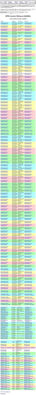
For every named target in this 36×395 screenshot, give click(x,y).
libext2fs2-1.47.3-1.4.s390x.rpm (29, 347)
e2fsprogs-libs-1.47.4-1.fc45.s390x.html (4, 30)
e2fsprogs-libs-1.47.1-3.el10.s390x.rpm (28, 149)
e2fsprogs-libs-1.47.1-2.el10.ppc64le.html (4, 171)
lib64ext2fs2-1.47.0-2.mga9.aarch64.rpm (28, 323)
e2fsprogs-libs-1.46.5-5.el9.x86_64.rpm (28, 253)
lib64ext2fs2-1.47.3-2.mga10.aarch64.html (4, 312)
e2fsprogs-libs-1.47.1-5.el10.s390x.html (4, 77)
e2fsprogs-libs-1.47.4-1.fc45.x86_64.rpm (28, 33)
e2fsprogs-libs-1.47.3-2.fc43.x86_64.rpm (28, 45)
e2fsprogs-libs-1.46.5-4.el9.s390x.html (4, 263)
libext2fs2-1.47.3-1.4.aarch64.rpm (27, 342)
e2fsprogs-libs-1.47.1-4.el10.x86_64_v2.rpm (28, 130)
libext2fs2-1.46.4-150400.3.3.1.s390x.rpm (28, 386)
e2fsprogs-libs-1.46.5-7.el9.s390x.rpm (28, 225)
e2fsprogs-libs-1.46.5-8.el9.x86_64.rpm (28, 212)
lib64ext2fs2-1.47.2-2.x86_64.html (4, 318)
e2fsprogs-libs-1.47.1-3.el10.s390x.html (4, 149)
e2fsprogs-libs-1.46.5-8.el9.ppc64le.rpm (28, 200)
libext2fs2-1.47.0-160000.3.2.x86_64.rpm (28, 371)
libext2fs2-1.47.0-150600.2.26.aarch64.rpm (28, 373)
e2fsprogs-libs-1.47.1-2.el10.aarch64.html (4, 165)
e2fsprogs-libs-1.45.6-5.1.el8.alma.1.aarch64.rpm (29, 294)
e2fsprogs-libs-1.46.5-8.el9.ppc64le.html (4, 200)
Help (34, 2)
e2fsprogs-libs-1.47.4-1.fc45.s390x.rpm (28, 30)
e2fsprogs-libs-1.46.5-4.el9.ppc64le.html (4, 260)
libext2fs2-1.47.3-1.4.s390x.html (6, 347)
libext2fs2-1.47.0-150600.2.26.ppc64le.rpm (28, 376)
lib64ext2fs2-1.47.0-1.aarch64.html (4, 327)
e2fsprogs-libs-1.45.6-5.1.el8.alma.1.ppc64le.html (5, 298)
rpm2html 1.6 (7, 391)
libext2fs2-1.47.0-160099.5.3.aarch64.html (5, 356)
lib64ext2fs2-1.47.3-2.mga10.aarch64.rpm (28, 312)
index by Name (26, 2)
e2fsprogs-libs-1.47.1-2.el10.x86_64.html (4, 184)
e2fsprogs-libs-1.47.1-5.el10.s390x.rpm (28, 77)
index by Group (5, 2)
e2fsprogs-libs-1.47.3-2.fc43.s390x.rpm (28, 42)
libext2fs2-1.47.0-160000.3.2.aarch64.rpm (28, 365)
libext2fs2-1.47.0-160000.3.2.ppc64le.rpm (28, 367)
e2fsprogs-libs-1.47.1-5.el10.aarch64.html (4, 61)
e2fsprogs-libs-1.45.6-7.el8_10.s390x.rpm (28, 275)
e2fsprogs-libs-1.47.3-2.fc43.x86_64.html (4, 45)
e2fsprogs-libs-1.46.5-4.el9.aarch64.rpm (28, 257)
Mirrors (30, 2)
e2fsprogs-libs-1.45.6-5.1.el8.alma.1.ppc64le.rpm (29, 298)
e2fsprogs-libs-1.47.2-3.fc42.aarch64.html (4, 48)
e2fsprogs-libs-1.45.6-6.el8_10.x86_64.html (4, 291)
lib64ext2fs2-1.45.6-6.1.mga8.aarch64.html (5, 331)
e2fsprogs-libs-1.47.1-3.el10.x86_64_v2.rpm (28, 162)
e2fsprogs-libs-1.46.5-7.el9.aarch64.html (4, 219)
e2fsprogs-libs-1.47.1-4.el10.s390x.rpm (28, 112)
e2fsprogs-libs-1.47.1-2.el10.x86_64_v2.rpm (28, 190)
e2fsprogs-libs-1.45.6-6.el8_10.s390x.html (4, 288)
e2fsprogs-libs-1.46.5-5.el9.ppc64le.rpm (28, 247)
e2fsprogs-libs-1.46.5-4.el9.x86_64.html (4, 266)
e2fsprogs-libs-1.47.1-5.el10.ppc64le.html (4, 67)
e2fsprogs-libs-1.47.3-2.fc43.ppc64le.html (4, 39)
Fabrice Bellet (2, 393)
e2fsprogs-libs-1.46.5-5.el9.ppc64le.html (4, 247)
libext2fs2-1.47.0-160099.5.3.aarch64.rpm (28, 356)
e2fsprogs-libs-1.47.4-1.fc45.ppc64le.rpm (28, 26)
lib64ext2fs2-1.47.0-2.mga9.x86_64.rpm (28, 325)
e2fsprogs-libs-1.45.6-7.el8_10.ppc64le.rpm (28, 272)
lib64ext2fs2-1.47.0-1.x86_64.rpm (28, 329)
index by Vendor (16, 2)
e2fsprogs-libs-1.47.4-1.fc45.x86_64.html (4, 33)
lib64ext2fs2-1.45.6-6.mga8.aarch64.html (4, 336)
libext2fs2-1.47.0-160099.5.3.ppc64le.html (5, 358)
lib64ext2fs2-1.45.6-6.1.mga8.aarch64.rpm (29, 331)
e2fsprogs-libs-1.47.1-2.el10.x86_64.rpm (28, 184)
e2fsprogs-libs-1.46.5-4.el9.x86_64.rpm (28, 266)
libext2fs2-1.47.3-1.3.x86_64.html (4, 353)
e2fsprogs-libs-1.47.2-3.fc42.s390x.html (4, 55)
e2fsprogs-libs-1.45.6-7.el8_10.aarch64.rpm (28, 269)
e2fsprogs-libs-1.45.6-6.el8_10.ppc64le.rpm (28, 285)
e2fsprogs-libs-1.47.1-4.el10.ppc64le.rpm (28, 102)
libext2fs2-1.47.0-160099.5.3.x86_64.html (5, 363)
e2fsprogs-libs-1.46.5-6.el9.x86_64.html (4, 241)
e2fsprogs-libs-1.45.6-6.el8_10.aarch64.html (4, 282)
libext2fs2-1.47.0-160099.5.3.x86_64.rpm (28, 363)
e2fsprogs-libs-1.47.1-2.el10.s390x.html (4, 178)
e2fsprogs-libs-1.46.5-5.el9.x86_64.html (4, 253)
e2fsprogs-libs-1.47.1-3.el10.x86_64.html (4, 156)
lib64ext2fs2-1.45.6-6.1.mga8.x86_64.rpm (29, 334)
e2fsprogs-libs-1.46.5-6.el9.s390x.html (4, 238)
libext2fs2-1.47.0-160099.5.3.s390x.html (5, 360)
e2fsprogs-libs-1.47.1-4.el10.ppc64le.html (4, 102)
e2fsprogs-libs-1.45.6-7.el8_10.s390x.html (4, 275)
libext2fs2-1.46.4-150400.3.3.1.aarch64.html (5, 382)
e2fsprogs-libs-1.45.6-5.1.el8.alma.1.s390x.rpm (28, 301)
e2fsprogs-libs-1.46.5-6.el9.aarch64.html (4, 231)
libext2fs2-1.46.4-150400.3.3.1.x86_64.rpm (28, 389)
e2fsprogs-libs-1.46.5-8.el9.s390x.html (4, 206)
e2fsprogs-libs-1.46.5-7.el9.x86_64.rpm (28, 228)
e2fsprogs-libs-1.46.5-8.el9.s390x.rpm (28, 206)
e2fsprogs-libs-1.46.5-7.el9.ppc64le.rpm (28, 222)
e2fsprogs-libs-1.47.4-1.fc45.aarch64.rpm (28, 23)
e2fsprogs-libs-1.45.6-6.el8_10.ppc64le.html (4, 285)
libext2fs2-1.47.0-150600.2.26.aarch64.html (5, 373)
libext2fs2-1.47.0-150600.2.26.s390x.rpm (28, 378)
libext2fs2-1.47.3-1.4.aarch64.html (4, 342)
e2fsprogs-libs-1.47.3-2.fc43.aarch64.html (4, 36)
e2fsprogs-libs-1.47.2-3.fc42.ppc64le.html (4, 52)
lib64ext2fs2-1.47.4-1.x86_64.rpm (28, 310)
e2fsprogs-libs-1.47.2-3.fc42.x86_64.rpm (28, 58)
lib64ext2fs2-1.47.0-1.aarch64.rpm (28, 327)
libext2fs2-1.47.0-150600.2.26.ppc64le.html (5, 376)
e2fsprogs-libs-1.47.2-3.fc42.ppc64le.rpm (28, 52)
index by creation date (22, 2)
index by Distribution (11, 2)
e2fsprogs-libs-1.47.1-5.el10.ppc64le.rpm (28, 67)
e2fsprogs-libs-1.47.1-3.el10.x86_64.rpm (28, 156)
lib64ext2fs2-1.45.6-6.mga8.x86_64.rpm (28, 338)
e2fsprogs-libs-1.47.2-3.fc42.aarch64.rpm (28, 48)
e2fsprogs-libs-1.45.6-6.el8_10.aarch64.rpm (28, 282)
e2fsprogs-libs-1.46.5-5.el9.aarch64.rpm (28, 244)
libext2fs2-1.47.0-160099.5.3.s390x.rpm (28, 360)
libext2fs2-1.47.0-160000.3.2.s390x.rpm (28, 369)
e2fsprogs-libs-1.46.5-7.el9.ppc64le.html (4, 222)
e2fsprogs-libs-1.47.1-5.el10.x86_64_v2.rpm (28, 89)
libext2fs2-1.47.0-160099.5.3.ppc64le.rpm (28, 358)
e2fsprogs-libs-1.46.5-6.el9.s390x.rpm (28, 238)
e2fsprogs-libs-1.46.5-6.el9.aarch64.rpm (28, 231)
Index (2, 2)
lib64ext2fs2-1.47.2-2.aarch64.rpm (28, 316)
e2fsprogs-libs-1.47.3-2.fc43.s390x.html (4, 42)
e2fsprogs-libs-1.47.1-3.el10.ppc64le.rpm (28, 143)
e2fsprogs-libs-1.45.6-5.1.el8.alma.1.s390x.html (5, 301)
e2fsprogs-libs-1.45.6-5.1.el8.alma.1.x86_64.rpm (29, 304)
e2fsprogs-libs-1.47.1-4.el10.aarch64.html (4, 93)
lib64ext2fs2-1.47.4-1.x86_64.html (4, 310)
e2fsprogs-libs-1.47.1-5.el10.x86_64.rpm (28, 83)
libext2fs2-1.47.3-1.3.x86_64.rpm (27, 353)
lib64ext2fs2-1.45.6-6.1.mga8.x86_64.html (4, 334)
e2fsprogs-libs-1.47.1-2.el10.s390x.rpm (28, 178)
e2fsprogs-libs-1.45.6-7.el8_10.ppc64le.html (4, 272)
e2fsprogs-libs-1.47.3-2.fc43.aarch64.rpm (28, 36)
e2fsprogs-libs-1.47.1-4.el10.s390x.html (4, 112)
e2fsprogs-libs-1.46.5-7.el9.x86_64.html (4, 228)
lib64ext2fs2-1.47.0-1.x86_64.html (4, 329)
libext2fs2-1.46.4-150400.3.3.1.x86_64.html (5, 389)
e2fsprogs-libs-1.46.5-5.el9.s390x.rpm (28, 250)
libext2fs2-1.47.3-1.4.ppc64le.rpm (27, 345)
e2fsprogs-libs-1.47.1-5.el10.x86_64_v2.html (5, 89)
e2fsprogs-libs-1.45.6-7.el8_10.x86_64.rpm (28, 279)
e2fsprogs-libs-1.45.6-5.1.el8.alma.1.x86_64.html (5, 304)
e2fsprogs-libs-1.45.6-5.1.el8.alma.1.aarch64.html (5, 294)
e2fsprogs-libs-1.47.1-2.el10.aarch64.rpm (28, 165)
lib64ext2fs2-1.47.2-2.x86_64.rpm (28, 318)
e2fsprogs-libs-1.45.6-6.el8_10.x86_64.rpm (28, 291)
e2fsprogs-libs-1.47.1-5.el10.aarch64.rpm (28, 61)
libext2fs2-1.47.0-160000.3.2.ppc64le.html (5, 367)
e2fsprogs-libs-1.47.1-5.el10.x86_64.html (4, 83)
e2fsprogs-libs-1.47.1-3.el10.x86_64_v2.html (5, 162)
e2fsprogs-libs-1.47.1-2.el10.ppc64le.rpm (28, 171)
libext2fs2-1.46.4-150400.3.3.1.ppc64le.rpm (28, 384)
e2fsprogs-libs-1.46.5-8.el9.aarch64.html (4, 193)
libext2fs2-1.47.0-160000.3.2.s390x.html (5, 369)
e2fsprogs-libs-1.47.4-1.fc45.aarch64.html (4, 23)
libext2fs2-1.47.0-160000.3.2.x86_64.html (5, 371)
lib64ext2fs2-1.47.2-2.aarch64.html (4, 316)
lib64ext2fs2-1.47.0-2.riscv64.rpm (28, 321)
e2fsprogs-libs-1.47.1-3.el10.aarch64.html (4, 137)
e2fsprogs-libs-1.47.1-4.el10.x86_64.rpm (28, 121)
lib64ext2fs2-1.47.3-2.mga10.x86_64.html (4, 314)
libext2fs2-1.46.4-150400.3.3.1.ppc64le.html (5, 384)
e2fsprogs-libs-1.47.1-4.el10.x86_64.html (4, 121)
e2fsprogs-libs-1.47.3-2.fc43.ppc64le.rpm (28, 39)
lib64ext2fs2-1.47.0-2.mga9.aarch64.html (4, 323)
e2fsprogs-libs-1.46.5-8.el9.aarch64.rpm (28, 193)
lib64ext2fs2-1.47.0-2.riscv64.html (4, 321)
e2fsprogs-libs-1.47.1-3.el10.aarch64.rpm (28, 137)
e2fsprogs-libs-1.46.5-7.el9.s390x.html (4, 225)
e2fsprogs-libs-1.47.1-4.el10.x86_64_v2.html (5, 130)
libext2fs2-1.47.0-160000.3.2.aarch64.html (5, 365)
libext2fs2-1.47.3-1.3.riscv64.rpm (27, 350)
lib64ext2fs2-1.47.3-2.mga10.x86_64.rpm (28, 314)
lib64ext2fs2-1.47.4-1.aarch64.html (4, 308)
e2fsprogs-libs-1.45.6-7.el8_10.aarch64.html (4, 269)
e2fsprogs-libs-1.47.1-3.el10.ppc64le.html (4, 143)
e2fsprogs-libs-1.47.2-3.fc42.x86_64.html (4, 58)
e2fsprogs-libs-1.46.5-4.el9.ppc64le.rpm (28, 260)
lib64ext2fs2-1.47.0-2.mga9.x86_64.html (4, 325)
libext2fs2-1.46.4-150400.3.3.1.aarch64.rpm (28, 382)
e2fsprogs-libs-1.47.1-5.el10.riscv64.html (4, 74)
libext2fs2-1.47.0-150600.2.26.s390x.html (5, 378)
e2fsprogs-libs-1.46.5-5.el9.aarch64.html (4, 244)
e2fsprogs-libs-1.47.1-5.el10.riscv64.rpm (28, 74)
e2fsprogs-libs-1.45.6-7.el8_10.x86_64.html (4, 279)
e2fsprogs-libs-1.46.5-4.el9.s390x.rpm (28, 263)
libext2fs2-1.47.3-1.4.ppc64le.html (4, 345)
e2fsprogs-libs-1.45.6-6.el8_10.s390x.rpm (28, 288)
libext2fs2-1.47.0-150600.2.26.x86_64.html (5, 380)
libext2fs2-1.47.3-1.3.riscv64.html (4, 350)
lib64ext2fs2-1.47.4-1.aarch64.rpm (28, 308)
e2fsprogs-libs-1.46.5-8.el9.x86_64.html (4, 212)
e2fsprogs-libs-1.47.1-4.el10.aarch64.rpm (28, 93)
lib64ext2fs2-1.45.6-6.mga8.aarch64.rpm (28, 336)
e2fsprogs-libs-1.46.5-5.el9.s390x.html (4, 250)
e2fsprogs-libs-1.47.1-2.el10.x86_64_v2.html (5, 190)
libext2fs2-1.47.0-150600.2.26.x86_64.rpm (28, 380)
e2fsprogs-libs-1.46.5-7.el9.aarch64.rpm (28, 219)
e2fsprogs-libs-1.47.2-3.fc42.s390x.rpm (28, 55)
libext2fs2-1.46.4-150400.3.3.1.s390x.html (5, 386)
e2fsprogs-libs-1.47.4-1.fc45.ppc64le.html (4, 26)
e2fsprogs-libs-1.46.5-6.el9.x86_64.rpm (28, 241)
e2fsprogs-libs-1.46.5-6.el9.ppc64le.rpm (28, 234)
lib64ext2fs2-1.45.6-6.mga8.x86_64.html (4, 338)
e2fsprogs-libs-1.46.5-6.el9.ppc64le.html (4, 234)
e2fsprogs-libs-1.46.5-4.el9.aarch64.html (4, 257)
